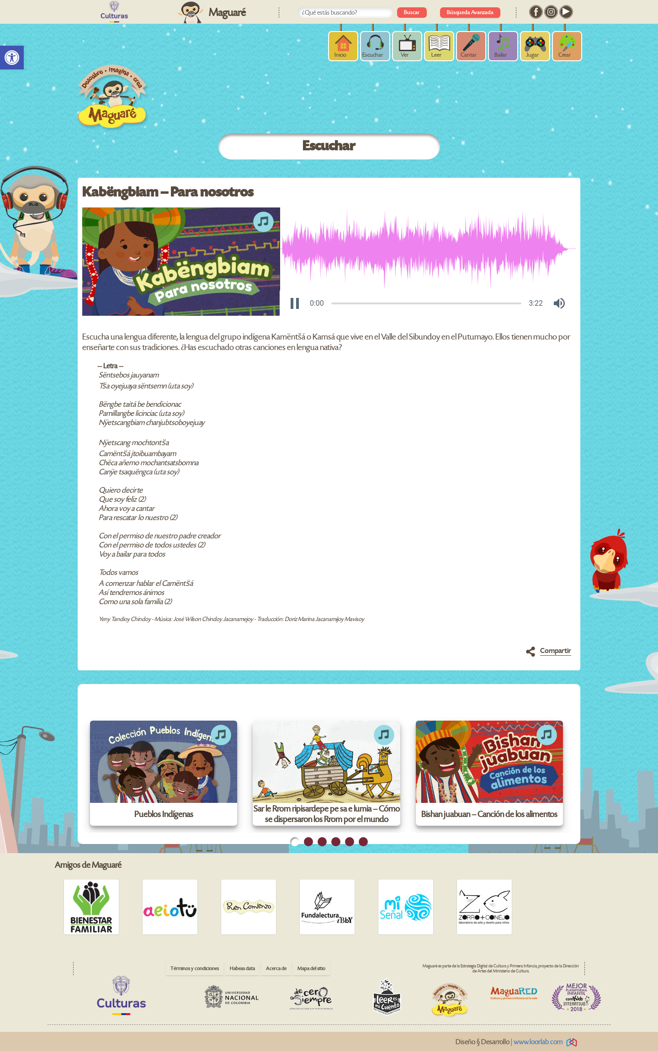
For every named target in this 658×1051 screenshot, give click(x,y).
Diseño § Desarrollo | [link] (518, 1042)
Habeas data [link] (242, 968)
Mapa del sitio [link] (311, 968)
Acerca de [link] (276, 968)
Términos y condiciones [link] (194, 968)
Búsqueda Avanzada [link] (470, 12)
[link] (12, 57)
